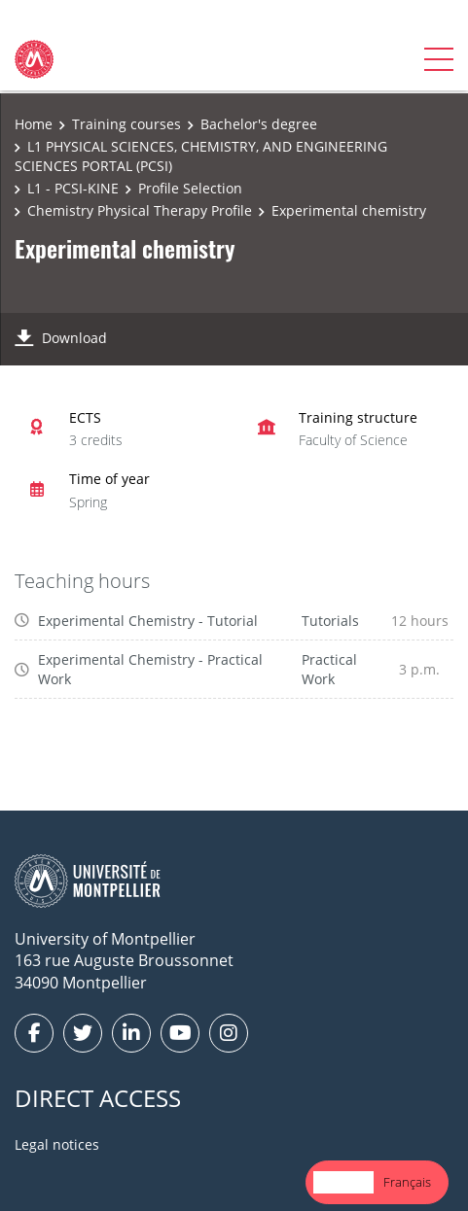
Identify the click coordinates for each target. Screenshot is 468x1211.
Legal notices (57, 1144)
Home (34, 124)
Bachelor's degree (258, 124)
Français (407, 1182)
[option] (407, 1182)
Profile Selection (190, 188)
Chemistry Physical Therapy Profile (139, 210)
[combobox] (343, 1182)
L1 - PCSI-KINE (73, 188)
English (343, 1182)
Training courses (126, 124)
